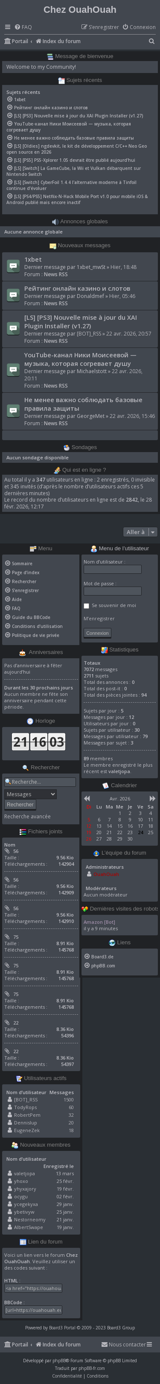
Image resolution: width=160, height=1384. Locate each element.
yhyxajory (25, 1188)
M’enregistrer (99, 618)
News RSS (56, 274)
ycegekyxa (26, 1204)
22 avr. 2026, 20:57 (128, 333)
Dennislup (25, 1122)
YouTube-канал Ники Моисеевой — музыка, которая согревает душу (80, 359)
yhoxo (21, 1181)
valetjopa (24, 1173)
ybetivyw (24, 1212)
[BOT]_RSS (89, 333)
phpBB (59, 1361)
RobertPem (27, 1115)
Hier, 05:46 (122, 296)
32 (71, 1115)
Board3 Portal (62, 1328)
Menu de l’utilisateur (119, 549)
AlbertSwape (28, 1227)
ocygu (21, 1196)
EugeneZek (27, 1130)
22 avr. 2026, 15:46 (132, 416)
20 (71, 1122)
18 (71, 1130)
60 (71, 1107)
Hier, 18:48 (124, 267)
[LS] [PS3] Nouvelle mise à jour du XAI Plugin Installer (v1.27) (80, 321)
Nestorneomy (30, 1219)
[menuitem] (23, 27)
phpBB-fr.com (92, 1368)
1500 (69, 1099)
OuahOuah (106, 874)
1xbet (33, 259)
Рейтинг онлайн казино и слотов (77, 288)
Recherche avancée (27, 816)
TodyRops (25, 1107)
